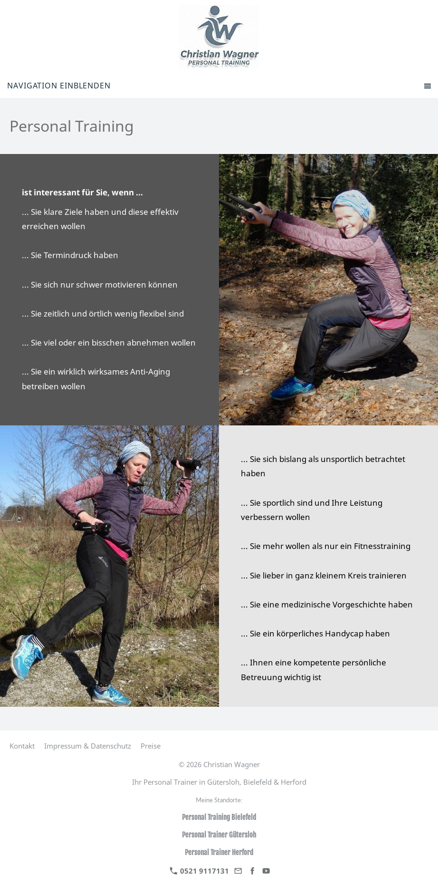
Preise (151, 745)
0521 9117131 (199, 870)
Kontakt (22, 745)
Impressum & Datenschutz (87, 745)
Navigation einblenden (59, 85)
